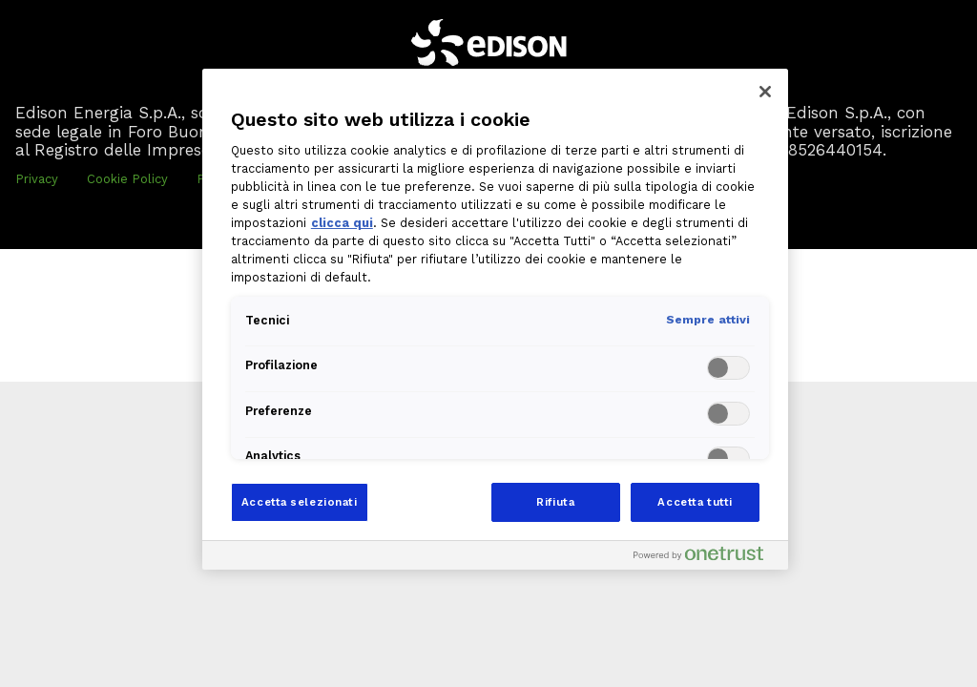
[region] (495, 319)
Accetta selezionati (299, 502)
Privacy (36, 179)
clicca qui (342, 223)
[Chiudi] (765, 92)
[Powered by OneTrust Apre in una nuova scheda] (706, 558)
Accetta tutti (694, 502)
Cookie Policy (127, 179)
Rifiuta (555, 502)
